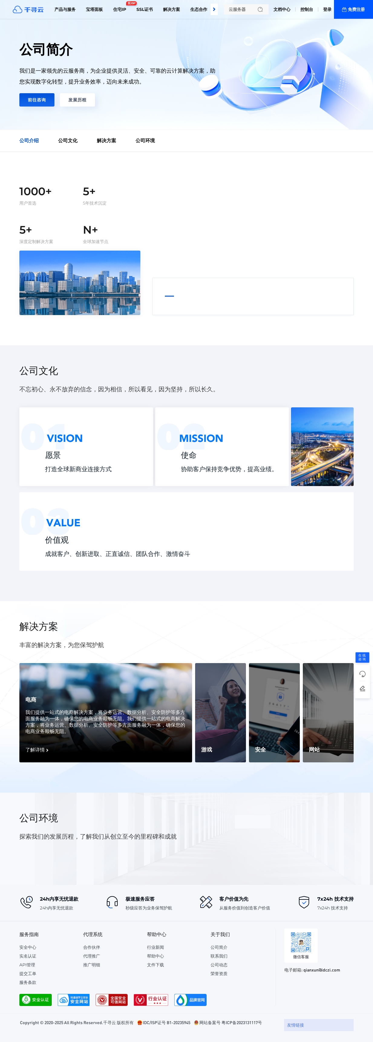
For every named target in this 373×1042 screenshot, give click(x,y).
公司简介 (219, 947)
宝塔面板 (94, 9)
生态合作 (198, 9)
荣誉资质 (219, 973)
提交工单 (27, 973)
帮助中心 (155, 956)
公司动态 (219, 965)
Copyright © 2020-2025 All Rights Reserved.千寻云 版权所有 (77, 1022)
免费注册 (356, 9)
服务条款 (27, 982)
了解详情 (35, 750)
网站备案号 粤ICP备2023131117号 (230, 1022)
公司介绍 (29, 140)
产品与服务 (65, 9)
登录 (327, 9)
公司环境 (145, 140)
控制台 (306, 9)
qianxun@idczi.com (321, 969)
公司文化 (67, 140)
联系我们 (219, 956)
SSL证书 (144, 9)
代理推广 (91, 956)
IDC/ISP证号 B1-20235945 (166, 1022)
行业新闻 (155, 947)
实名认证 (27, 956)
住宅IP (121, 7)
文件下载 (155, 965)
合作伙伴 (91, 947)
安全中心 (27, 947)
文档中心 (281, 9)
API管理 (27, 965)
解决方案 (171, 9)
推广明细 (91, 965)
